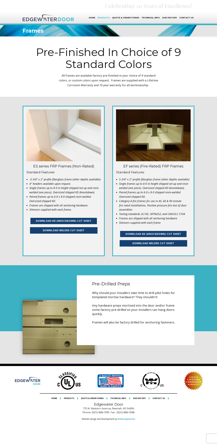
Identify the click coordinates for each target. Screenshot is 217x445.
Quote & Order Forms (125, 17)
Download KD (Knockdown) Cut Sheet (153, 234)
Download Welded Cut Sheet (64, 230)
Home (92, 17)
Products (103, 17)
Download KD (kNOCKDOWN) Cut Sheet (63, 220)
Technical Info (151, 17)
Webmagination (126, 418)
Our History (169, 17)
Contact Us (186, 17)
